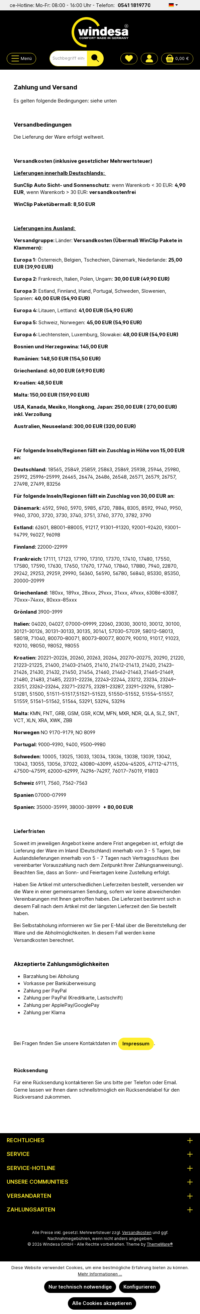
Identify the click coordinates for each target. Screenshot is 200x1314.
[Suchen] (95, 58)
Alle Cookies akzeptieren (102, 1303)
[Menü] (21, 58)
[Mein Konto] (149, 58)
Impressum (135, 1043)
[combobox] (68, 58)
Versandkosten (137, 1232)
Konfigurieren (139, 1287)
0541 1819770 (139, 5)
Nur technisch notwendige (80, 1287)
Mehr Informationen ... (100, 1273)
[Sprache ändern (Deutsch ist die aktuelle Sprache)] (173, 5)
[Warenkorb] (177, 58)
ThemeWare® (160, 1244)
